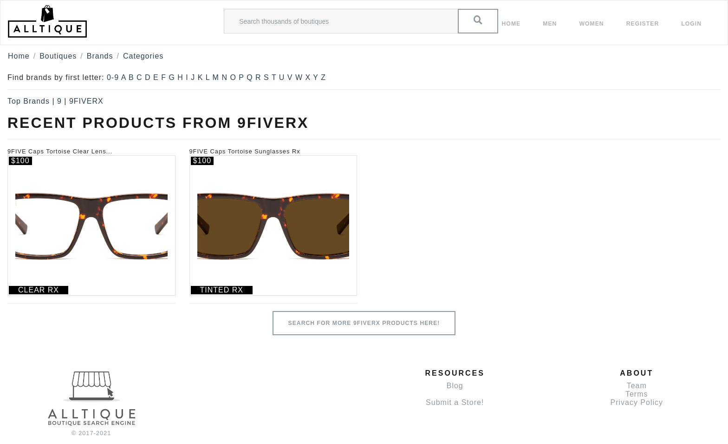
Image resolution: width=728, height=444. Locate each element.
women (591, 23)
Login (691, 23)
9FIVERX (86, 101)
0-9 (113, 77)
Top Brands (28, 101)
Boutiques (58, 56)
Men (550, 23)
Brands (100, 56)
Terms (636, 394)
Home (511, 23)
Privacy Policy (636, 402)
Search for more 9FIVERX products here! (364, 323)
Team (637, 386)
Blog (455, 386)
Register (642, 23)
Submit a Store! (455, 402)
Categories (143, 56)
